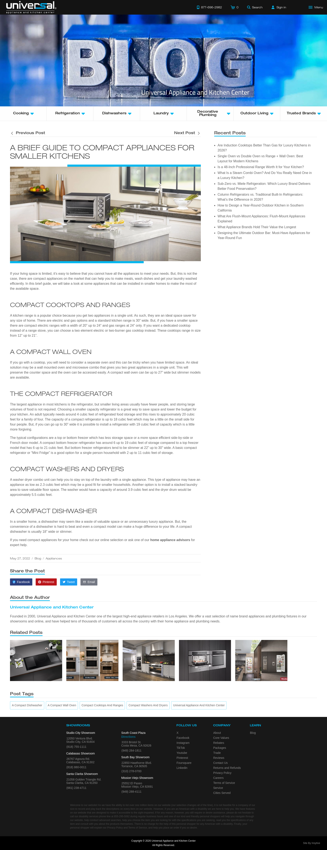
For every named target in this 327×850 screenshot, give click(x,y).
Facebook (183, 737)
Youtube (182, 752)
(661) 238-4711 (77, 788)
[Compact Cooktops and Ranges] (102, 705)
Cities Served (222, 793)
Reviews (218, 757)
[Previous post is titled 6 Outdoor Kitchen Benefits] (27, 133)
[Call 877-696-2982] (209, 7)
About (217, 732)
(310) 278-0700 (132, 771)
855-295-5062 (122, 816)
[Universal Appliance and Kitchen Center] (198, 705)
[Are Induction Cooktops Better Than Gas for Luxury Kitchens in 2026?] (36, 660)
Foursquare (184, 762)
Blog (38, 558)
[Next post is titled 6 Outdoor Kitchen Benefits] (187, 133)
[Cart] (234, 7)
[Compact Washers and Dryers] (148, 705)
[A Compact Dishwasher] (27, 705)
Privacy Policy (222, 772)
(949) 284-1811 (132, 750)
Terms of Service (224, 783)
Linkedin (182, 767)
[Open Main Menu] (316, 7)
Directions (128, 736)
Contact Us (220, 762)
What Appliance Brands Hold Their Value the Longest (257, 227)
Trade (217, 752)
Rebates (218, 742)
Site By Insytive (311, 843)
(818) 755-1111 (77, 746)
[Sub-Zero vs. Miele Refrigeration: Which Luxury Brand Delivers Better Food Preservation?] (261, 660)
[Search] (255, 7)
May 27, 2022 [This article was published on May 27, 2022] (20, 558)
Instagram (183, 742)
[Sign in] (278, 7)
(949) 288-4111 (132, 791)
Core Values (221, 737)
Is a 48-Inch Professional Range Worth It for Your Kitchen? (261, 167)
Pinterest (182, 757)
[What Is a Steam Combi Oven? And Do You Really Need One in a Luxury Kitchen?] (205, 660)
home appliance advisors (170, 540)
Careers (218, 777)
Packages (219, 747)
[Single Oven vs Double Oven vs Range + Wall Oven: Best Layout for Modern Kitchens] (92, 660)
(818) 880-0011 (77, 767)
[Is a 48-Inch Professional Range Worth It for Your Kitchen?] (149, 660)
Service (218, 788)
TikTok (181, 747)
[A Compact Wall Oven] (62, 705)
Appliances (54, 558)
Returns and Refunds (227, 767)
